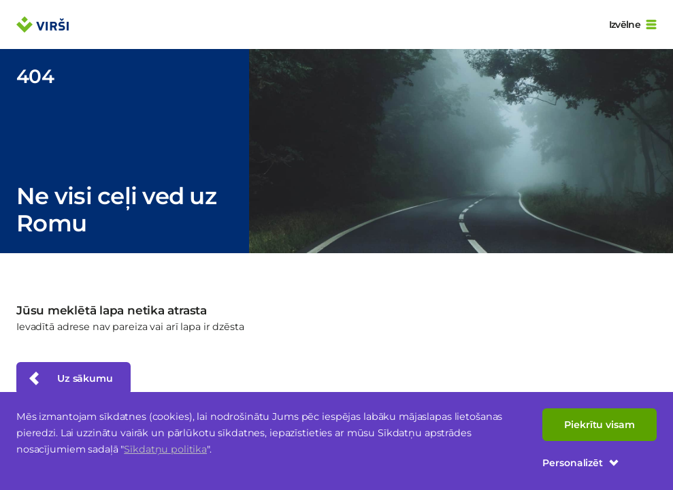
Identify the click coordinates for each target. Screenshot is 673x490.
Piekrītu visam (599, 425)
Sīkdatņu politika (165, 449)
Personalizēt (580, 463)
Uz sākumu (69, 378)
